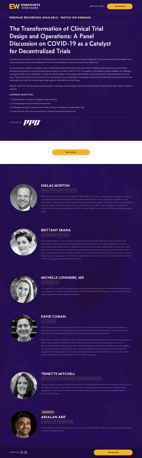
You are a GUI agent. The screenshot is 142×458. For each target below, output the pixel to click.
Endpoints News (97, 6)
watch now (71, 152)
